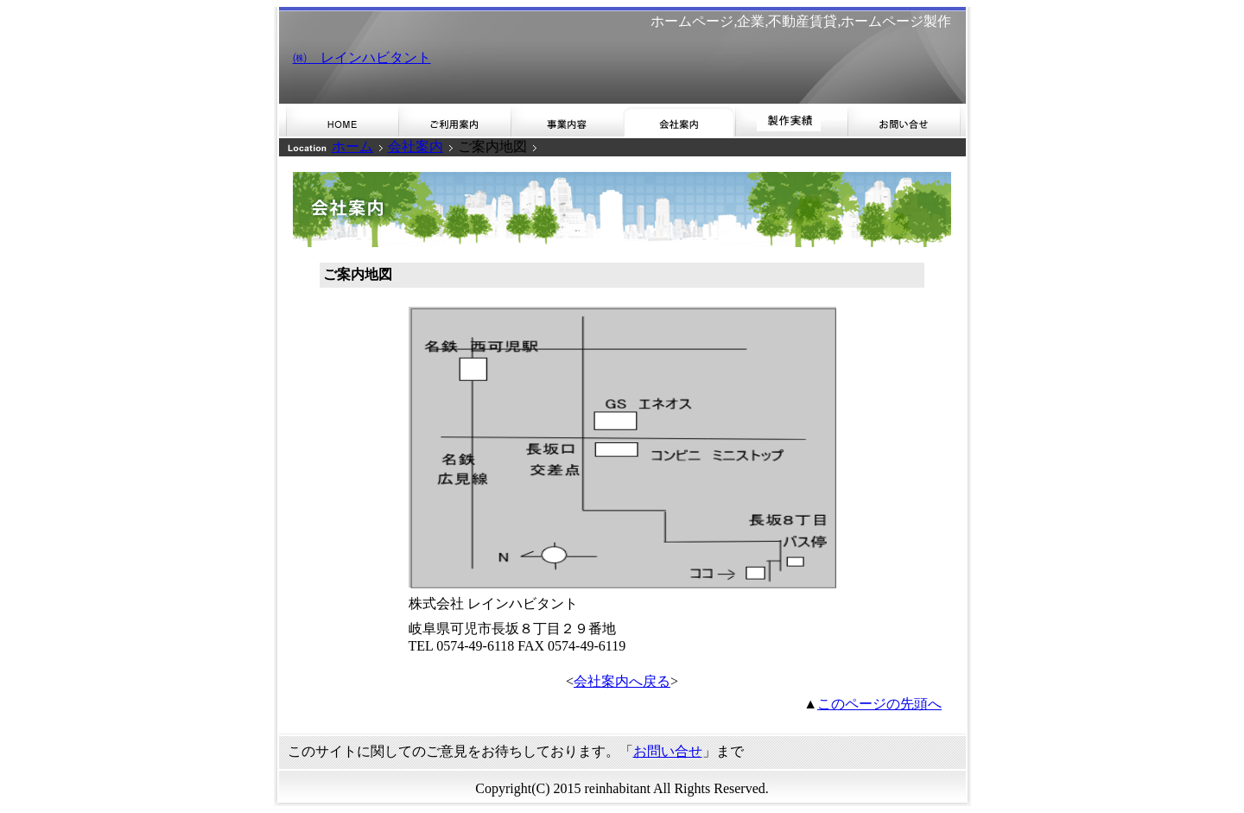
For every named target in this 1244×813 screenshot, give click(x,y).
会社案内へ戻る (622, 681)
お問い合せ (667, 751)
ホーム (352, 146)
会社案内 (415, 146)
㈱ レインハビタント (362, 57)
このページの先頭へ (879, 703)
